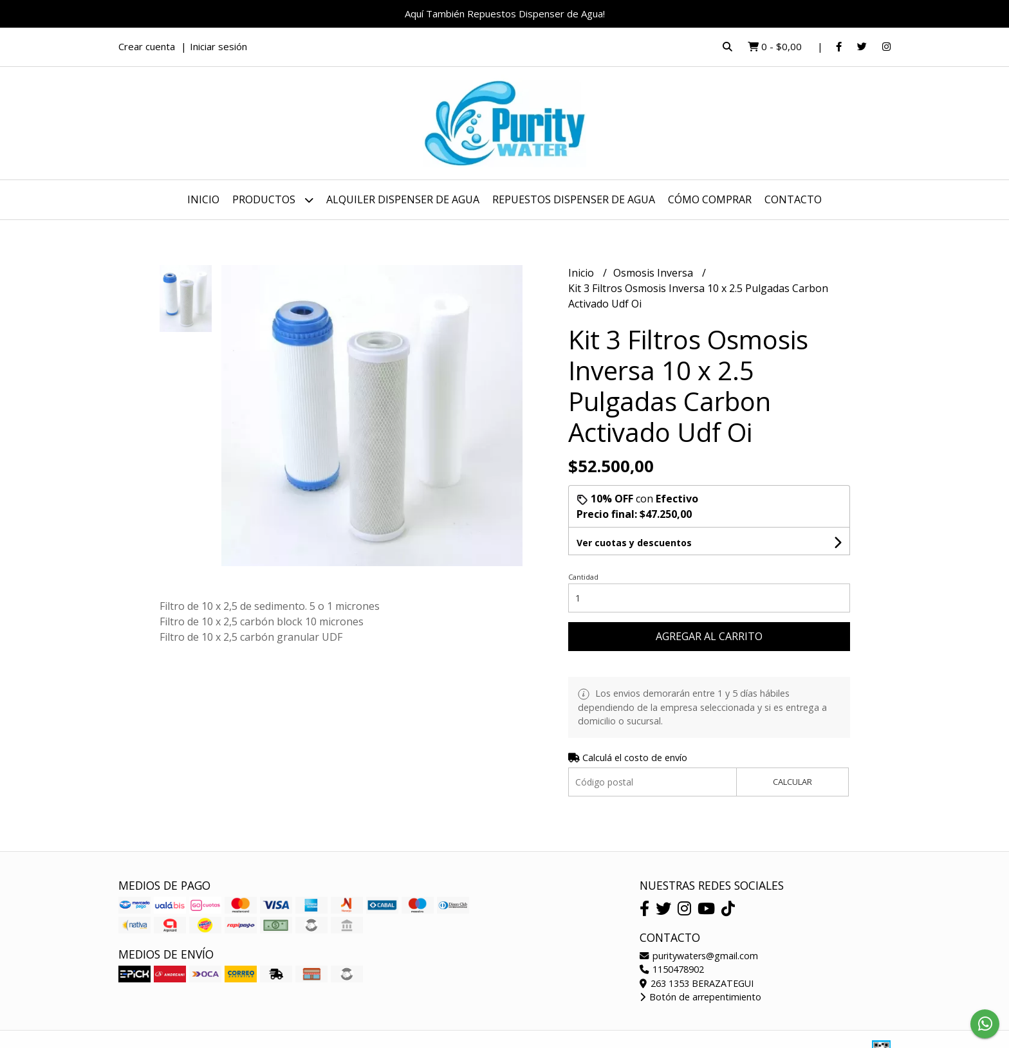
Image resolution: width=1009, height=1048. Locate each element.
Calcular (792, 781)
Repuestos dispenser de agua (573, 199)
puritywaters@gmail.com (699, 956)
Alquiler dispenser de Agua (402, 199)
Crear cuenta (146, 46)
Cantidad (583, 577)
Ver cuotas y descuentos (634, 543)
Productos (272, 199)
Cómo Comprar (710, 199)
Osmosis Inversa (654, 273)
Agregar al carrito (709, 636)
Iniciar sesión (218, 46)
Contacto (793, 199)
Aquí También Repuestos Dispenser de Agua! (505, 13)
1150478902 (672, 969)
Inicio (203, 199)
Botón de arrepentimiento (700, 997)
